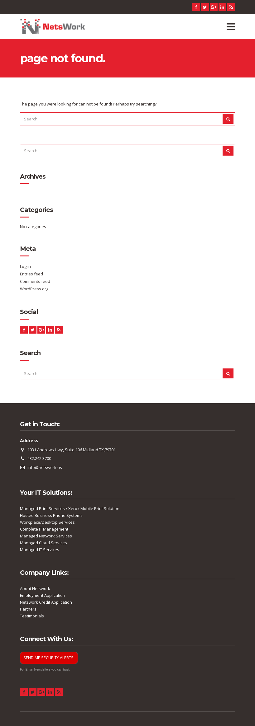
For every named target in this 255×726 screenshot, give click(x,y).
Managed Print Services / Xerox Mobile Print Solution (69, 508)
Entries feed (31, 274)
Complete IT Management (44, 529)
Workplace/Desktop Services (47, 522)
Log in (25, 266)
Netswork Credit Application (46, 602)
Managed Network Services (46, 536)
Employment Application (42, 595)
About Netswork (35, 588)
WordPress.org (34, 289)
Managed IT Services (39, 549)
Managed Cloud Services (43, 543)
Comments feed (35, 281)
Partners (28, 609)
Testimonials (32, 616)
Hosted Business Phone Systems (51, 515)
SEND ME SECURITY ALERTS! (49, 657)
